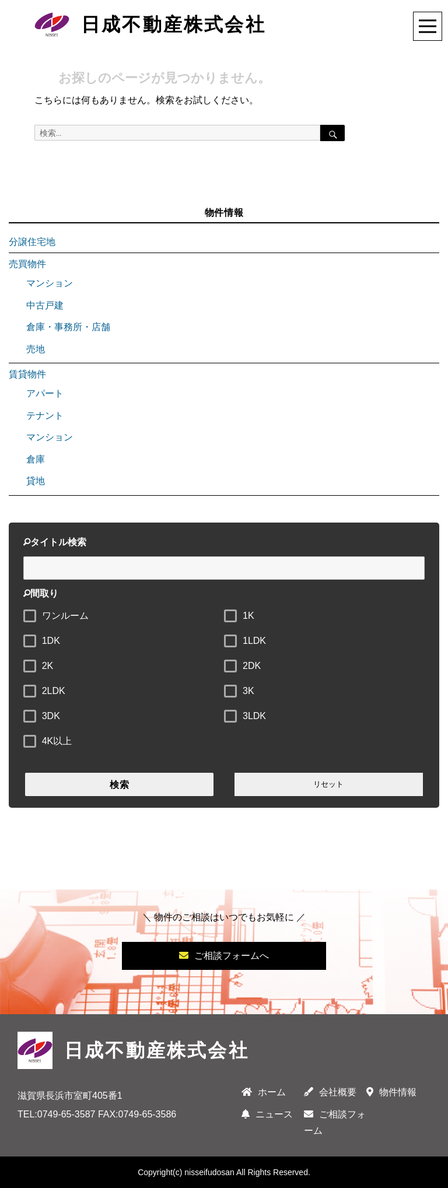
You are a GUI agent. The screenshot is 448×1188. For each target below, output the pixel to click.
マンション (49, 283)
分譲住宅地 (32, 242)
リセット (328, 784)
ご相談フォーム (335, 1122)
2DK (252, 666)
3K (248, 691)
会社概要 (330, 1092)
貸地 (35, 481)
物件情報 (391, 1092)
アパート (45, 393)
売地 (35, 349)
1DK (51, 641)
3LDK (254, 716)
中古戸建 (45, 305)
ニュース (267, 1114)
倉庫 (35, 459)
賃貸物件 (27, 374)
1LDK (254, 641)
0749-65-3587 (66, 1114)
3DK (51, 716)
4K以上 (57, 741)
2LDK (53, 691)
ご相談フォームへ (224, 956)
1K (248, 616)
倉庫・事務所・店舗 (68, 327)
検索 (120, 785)
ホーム (264, 1092)
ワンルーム (65, 616)
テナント (45, 415)
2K (48, 666)
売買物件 (27, 264)
